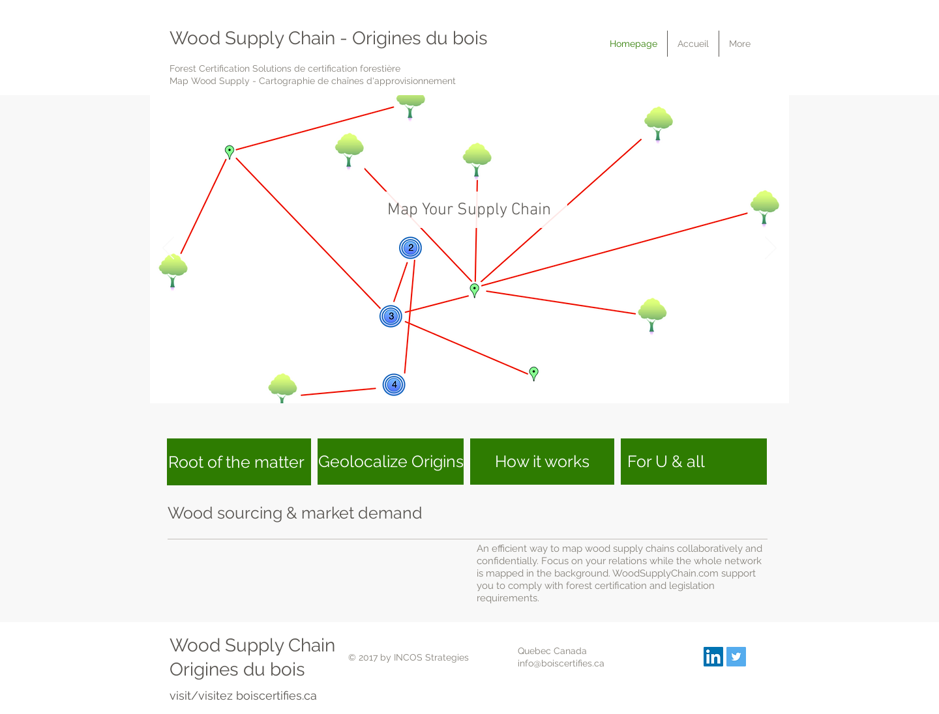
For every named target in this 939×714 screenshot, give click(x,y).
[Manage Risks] (471, 382)
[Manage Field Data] (486, 382)
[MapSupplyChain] (454, 382)
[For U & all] (694, 461)
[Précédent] (168, 248)
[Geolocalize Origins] (391, 461)
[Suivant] (771, 248)
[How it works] (542, 461)
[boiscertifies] (736, 656)
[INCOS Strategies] (713, 656)
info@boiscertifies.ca (561, 663)
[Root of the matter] (239, 461)
